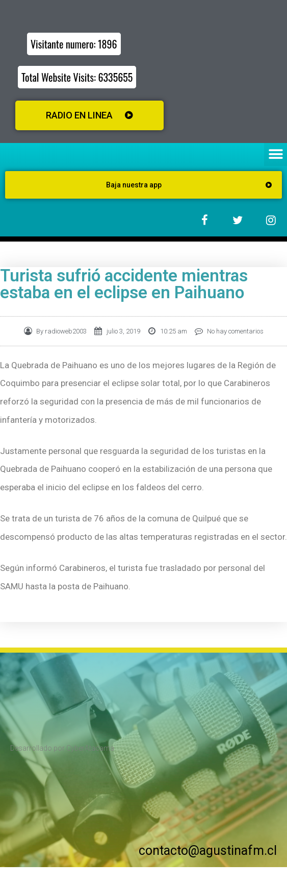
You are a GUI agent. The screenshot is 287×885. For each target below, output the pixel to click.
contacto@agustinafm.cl (208, 850)
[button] (275, 154)
